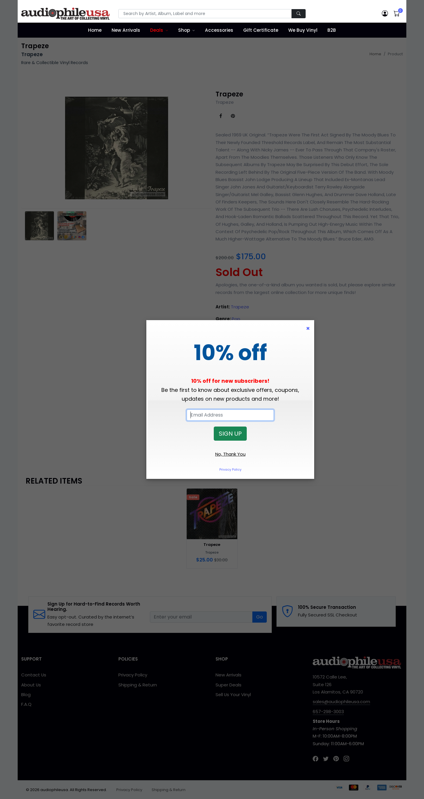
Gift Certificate (260, 30)
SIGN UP (230, 433)
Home (95, 30)
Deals (156, 30)
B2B (331, 30)
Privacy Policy (230, 469)
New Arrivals (126, 30)
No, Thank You (230, 454)
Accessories (219, 30)
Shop (184, 30)
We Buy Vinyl (302, 30)
